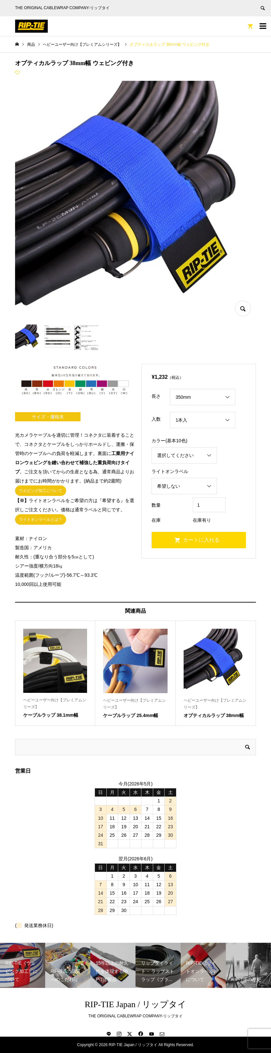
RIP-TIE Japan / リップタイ (135, 1004)
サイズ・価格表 (48, 416)
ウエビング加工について (40, 490)
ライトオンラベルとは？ (40, 519)
